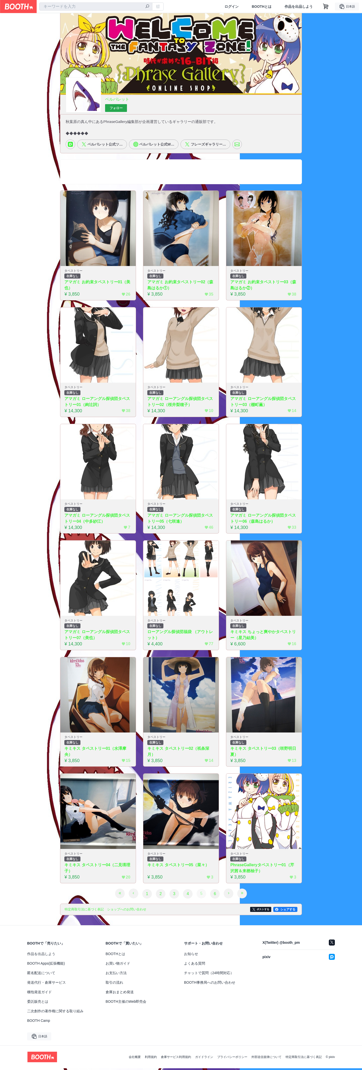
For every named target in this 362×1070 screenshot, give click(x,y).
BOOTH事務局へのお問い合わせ (209, 984)
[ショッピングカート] (325, 6)
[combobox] (95, 7)
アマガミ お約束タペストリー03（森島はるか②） (263, 286)
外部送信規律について (266, 1058)
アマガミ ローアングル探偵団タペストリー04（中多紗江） (97, 519)
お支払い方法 (116, 975)
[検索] (147, 6)
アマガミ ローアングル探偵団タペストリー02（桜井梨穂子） (180, 403)
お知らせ (191, 956)
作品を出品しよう (299, 6)
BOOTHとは (262, 6)
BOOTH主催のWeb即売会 (126, 1003)
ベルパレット (117, 99)
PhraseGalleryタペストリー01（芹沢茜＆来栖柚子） (262, 870)
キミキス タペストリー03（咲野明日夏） (263, 753)
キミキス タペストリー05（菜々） (178, 867)
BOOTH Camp (38, 1022)
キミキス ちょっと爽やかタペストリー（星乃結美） (263, 636)
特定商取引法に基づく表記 (304, 1058)
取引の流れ (114, 984)
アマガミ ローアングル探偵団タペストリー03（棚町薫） (263, 403)
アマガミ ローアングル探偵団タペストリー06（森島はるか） (263, 519)
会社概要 (135, 1058)
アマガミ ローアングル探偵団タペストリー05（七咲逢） (180, 519)
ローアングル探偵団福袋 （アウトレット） (180, 636)
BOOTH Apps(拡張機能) (46, 965)
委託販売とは (37, 1003)
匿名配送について (41, 975)
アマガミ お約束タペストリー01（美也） (97, 286)
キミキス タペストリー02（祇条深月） (178, 753)
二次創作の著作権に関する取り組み (55, 1013)
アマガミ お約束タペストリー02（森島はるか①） (180, 286)
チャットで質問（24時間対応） (209, 975)
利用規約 (151, 1058)
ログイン (231, 6)
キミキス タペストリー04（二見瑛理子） (97, 870)
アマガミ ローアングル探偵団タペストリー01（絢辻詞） (97, 403)
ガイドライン (204, 1058)
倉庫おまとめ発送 (120, 994)
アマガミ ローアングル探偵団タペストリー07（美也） (97, 636)
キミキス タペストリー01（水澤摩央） (95, 753)
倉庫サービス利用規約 (176, 1058)
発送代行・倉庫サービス (46, 984)
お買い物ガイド (118, 965)
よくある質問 (194, 965)
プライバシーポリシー (232, 1058)
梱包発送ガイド (39, 994)
